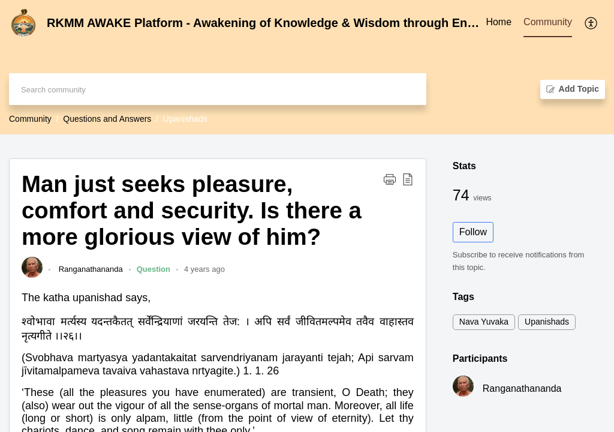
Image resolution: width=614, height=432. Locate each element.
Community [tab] (547, 22)
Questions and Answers (107, 119)
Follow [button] (473, 232)
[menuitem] (591, 23)
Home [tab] (498, 22)
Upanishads (547, 321)
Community (30, 119)
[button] (390, 179)
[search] (217, 89)
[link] (32, 275)
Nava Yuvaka (483, 321)
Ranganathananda (89, 269)
